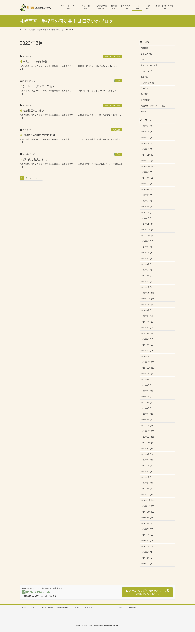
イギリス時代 (146, 54)
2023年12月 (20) (148, 293)
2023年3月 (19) (147, 345)
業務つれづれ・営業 (112, 56)
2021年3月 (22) (147, 483)
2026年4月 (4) (147, 132)
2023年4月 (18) (147, 339)
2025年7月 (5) (147, 183)
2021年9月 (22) (147, 448)
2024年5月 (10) (147, 264)
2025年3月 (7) (147, 207)
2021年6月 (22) (147, 466)
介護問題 (144, 48)
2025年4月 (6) (147, 201)
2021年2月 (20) (147, 489)
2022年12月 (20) (148, 362)
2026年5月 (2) (147, 126)
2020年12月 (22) (148, 500)
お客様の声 (87, 607)
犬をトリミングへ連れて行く (37, 86)
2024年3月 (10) (147, 276)
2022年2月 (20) (147, 420)
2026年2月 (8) (147, 143)
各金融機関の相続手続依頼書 (37, 135)
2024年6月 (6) (147, 258)
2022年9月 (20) (147, 379)
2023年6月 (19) (147, 328)
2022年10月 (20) (148, 373)
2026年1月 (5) (147, 149)
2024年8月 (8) (147, 247)
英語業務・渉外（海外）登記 (153, 106)
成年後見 (144, 88)
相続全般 (116, 130)
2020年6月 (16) (147, 535)
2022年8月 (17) (147, 385)
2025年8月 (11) (147, 178)
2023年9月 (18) (147, 310)
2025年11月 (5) (147, 161)
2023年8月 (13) (147, 316)
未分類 (143, 111)
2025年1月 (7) (147, 218)
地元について (146, 71)
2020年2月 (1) (147, 558)
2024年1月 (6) (147, 287)
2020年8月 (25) (147, 523)
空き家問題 (145, 100)
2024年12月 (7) (147, 224)
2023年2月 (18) (147, 351)
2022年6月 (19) (147, 397)
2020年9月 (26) (147, 518)
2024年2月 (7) (147, 281)
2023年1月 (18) (147, 356)
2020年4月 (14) (147, 546)
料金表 (76, 607)
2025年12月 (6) (147, 155)
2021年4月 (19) (147, 477)
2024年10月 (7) (147, 235)
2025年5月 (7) (147, 195)
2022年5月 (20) (147, 402)
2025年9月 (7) (147, 172)
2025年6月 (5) (147, 189)
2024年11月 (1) (147, 230)
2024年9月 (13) (147, 241)
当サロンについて (29, 607)
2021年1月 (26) (147, 494)
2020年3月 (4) (147, 552)
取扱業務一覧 (63, 607)
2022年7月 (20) (147, 391)
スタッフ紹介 (47, 607)
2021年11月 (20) (148, 437)
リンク (109, 607)
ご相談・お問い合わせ (126, 607)
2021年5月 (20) (147, 471)
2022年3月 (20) (147, 414)
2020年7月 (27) (147, 529)
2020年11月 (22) (148, 506)
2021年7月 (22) (147, 460)
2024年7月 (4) (147, 253)
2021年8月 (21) (147, 454)
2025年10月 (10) (148, 166)
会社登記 (144, 94)
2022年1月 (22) (147, 425)
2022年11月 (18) (148, 368)
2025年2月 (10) (147, 212)
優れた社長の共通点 (32, 110)
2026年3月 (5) (147, 138)
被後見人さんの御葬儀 (33, 61)
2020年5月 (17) (147, 541)
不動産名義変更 (147, 83)
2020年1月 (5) (147, 564)
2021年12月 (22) (148, 431)
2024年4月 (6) (147, 270)
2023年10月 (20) (148, 304)
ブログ (99, 607)
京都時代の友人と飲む (33, 159)
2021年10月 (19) (148, 443)
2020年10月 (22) (148, 512)
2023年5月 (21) (147, 333)
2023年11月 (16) (148, 299)
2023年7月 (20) (147, 322)
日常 (118, 81)
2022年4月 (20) (147, 408)
